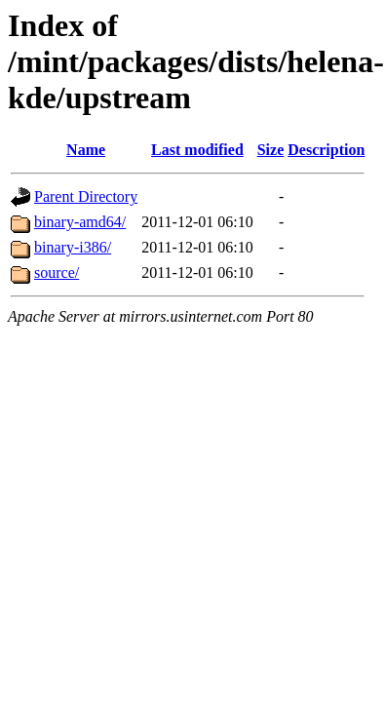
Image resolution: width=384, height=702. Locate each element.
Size (271, 149)
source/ (56, 272)
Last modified (197, 149)
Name (85, 149)
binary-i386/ (72, 247)
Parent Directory (85, 196)
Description (326, 149)
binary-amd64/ (80, 222)
